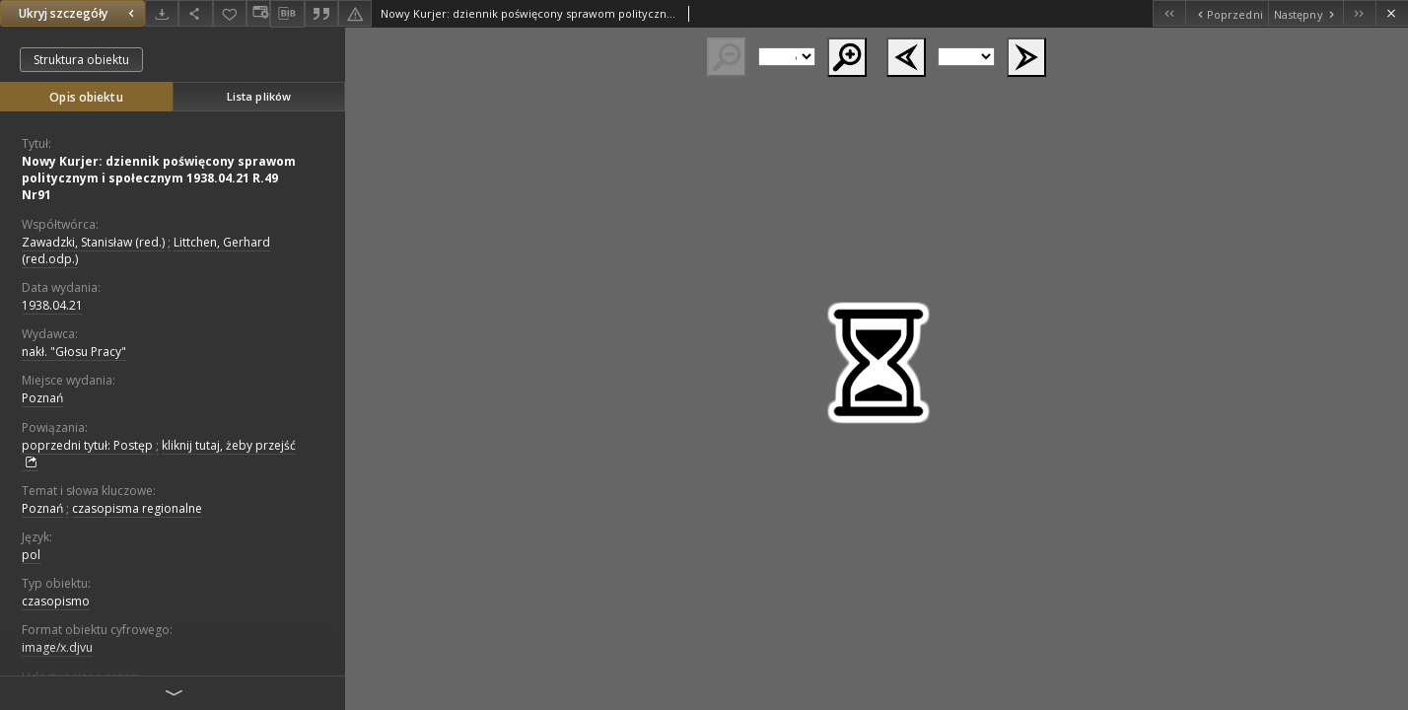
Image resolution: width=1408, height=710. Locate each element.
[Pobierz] (161, 13)
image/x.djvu (57, 647)
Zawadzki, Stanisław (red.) (93, 242)
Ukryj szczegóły (79, 13)
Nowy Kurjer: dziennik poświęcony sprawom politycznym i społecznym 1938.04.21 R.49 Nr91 (159, 178)
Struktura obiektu (81, 59)
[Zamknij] (1391, 13)
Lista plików (259, 96)
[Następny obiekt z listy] (1305, 13)
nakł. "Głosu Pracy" (74, 351)
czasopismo (56, 601)
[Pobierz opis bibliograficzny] (287, 14)
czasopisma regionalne (137, 508)
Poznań (42, 398)
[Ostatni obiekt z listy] (1359, 13)
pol (31, 554)
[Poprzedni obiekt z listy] (1226, 13)
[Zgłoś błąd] (355, 13)
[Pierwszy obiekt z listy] (1169, 13)
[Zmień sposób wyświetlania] (258, 13)
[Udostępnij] (195, 13)
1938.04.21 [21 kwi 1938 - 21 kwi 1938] (52, 305)
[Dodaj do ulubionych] (229, 13)
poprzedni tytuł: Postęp (87, 445)
